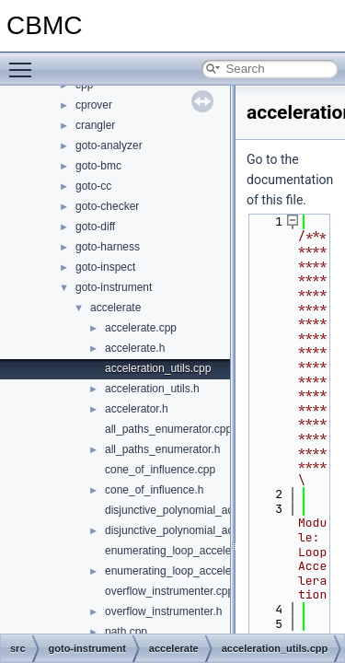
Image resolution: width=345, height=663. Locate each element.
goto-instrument (113, 287)
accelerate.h (135, 348)
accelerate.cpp (141, 327)
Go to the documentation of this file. (290, 179)
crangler (95, 125)
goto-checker (107, 206)
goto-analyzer (109, 145)
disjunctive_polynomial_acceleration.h (197, 530)
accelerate (115, 307)
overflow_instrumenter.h (163, 611)
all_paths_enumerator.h (162, 449)
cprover (93, 105)
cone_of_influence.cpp (160, 469)
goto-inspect (105, 267)
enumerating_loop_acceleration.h (186, 570)
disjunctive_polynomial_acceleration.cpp (203, 510)
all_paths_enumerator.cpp (168, 429)
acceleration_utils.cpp (158, 368)
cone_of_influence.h (154, 489)
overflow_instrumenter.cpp (169, 591)
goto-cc (93, 186)
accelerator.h (136, 408)
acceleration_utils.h (152, 388)
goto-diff (95, 226)
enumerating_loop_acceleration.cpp (192, 550)
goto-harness (107, 246)
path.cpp (126, 631)
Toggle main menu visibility (24, 61)
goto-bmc (98, 165)
